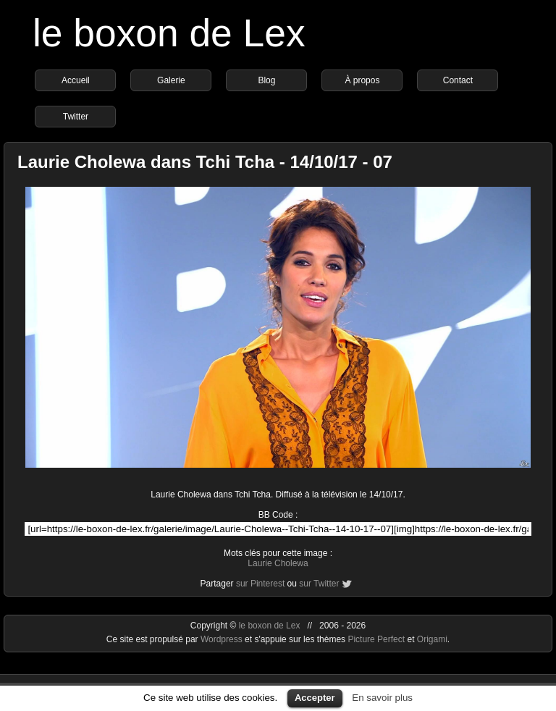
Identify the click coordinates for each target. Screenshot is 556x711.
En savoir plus (382, 697)
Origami (432, 639)
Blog (266, 80)
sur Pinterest (260, 584)
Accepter (315, 697)
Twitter (75, 117)
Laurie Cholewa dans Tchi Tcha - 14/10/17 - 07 (204, 162)
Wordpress (223, 639)
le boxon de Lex (169, 33)
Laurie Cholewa (278, 563)
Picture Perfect (376, 639)
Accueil (76, 80)
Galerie (171, 80)
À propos (362, 80)
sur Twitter (319, 584)
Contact (458, 80)
